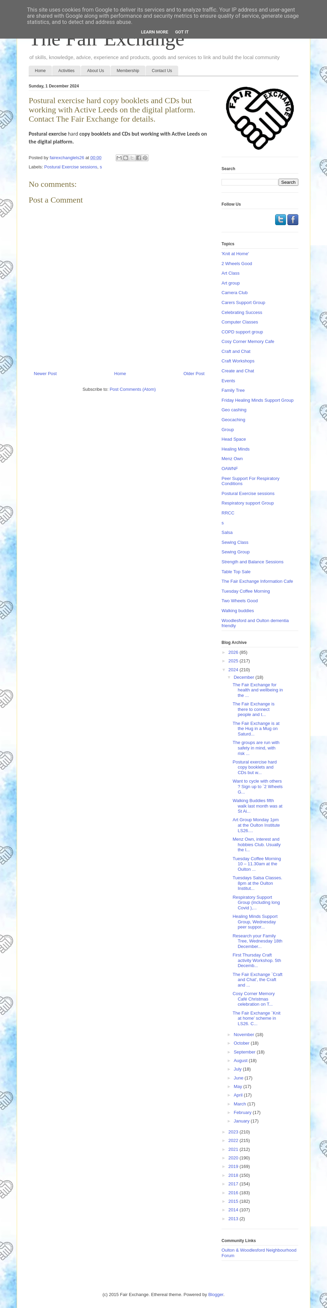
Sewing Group (236, 551)
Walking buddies (238, 610)
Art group (231, 283)
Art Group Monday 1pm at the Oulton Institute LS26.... (256, 825)
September (245, 1052)
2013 (234, 1218)
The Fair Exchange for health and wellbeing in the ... (257, 690)
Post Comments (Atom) (133, 389)
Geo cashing (234, 409)
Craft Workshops (238, 360)
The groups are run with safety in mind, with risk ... (255, 748)
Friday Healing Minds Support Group (258, 400)
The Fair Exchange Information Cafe (257, 581)
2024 (234, 669)
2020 (234, 1157)
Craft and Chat (236, 351)
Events (228, 380)
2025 (234, 660)
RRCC (228, 512)
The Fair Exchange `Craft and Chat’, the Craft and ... (257, 980)
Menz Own (232, 458)
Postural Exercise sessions (70, 166)
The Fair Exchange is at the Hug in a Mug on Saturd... (255, 728)
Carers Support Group (243, 302)
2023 (234, 1131)
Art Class (231, 273)
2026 (234, 652)
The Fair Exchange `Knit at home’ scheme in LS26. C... (256, 1018)
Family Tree (233, 390)
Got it (182, 32)
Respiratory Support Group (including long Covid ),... (256, 902)
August (241, 1060)
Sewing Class (235, 542)
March (240, 1103)
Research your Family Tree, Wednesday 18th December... (257, 941)
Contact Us (162, 70)
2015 (234, 1201)
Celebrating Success (242, 312)
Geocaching (233, 419)
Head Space (234, 439)
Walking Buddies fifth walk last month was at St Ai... (257, 806)
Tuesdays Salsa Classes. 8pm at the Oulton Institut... (257, 883)
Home (40, 70)
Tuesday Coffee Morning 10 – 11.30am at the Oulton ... (256, 864)
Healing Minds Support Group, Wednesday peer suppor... (255, 922)
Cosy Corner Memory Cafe (248, 341)
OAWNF (230, 468)
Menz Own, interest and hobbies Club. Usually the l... (256, 844)
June (239, 1077)
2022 (234, 1140)
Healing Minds (236, 449)
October (242, 1043)
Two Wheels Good (240, 600)
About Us (95, 70)
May (238, 1086)
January (242, 1121)
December (245, 677)
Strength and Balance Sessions (252, 561)
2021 (234, 1149)
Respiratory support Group (248, 503)
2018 (234, 1175)
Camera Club (235, 292)
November (245, 1034)
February (243, 1112)
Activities (66, 70)
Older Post (194, 373)
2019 (234, 1166)
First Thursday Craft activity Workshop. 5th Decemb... (256, 960)
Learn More (154, 32)
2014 (234, 1209)
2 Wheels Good (237, 263)
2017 (234, 1183)
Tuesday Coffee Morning (246, 591)
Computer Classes (240, 322)
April (239, 1095)
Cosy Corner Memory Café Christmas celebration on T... (253, 999)
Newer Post (45, 373)
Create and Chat (238, 370)
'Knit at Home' (235, 253)
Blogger (215, 1294)
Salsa (227, 532)
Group (228, 429)
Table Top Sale (236, 571)
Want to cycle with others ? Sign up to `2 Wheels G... (257, 786)
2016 (234, 1192)
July (238, 1069)
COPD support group (242, 331)
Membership (128, 70)
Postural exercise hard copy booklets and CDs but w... (254, 767)
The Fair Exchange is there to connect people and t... (253, 709)
